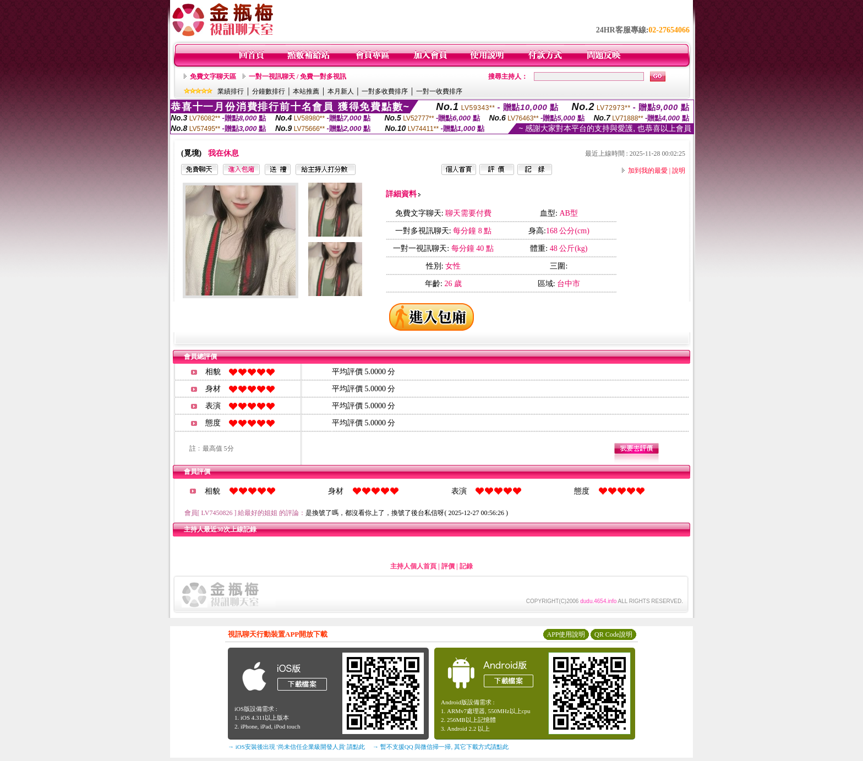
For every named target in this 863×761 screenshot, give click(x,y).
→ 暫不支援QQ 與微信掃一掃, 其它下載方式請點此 (441, 746)
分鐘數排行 (268, 91)
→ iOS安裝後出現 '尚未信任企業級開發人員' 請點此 (296, 746)
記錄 (466, 566)
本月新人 (340, 91)
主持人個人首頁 (413, 566)
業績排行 (230, 91)
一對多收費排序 (385, 91)
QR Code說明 (613, 634)
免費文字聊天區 (213, 76)
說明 (678, 170)
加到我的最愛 (648, 170)
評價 (448, 566)
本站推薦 (306, 91)
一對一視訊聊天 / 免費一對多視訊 (297, 76)
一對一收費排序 (439, 91)
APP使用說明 (566, 634)
